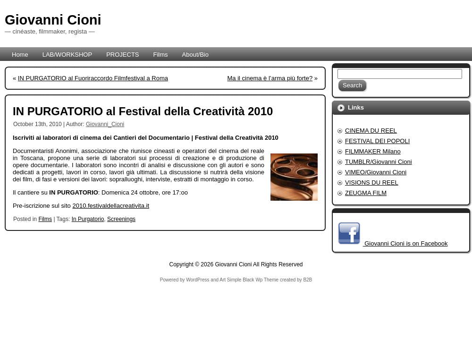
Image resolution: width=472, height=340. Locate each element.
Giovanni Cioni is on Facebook (405, 243)
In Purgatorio (88, 219)
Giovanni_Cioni (105, 124)
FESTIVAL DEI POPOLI (377, 140)
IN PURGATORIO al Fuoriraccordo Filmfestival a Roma (93, 78)
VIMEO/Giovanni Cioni (375, 172)
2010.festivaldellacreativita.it (110, 205)
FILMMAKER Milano (373, 151)
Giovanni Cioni (53, 19)
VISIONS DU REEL (371, 182)
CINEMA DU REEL (371, 130)
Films (45, 219)
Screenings (121, 219)
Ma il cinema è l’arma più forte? (270, 78)
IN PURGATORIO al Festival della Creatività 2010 (143, 111)
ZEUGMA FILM (366, 192)
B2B (307, 279)
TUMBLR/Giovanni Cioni (378, 161)
